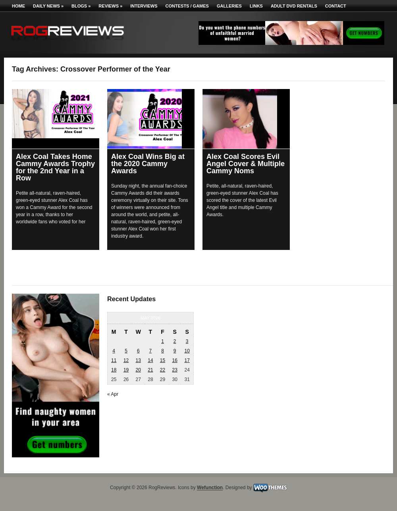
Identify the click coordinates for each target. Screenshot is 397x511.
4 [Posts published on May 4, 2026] (113, 351)
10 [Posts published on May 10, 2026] (186, 351)
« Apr (112, 394)
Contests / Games (187, 6)
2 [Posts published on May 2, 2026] (174, 341)
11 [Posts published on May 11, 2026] (113, 360)
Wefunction (210, 488)
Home (18, 6)
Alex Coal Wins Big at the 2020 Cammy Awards (148, 164)
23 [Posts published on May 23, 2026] (174, 370)
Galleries (229, 6)
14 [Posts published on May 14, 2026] (150, 360)
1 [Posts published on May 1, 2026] (162, 341)
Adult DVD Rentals (294, 6)
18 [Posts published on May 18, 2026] (113, 370)
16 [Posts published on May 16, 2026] (174, 360)
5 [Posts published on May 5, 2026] (126, 351)
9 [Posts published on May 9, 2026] (174, 351)
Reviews (110, 6)
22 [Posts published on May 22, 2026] (162, 370)
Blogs (81, 6)
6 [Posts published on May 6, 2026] (138, 351)
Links (256, 6)
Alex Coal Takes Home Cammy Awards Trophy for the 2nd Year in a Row (55, 167)
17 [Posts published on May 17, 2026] (186, 360)
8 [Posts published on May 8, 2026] (162, 351)
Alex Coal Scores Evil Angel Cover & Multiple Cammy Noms (245, 164)
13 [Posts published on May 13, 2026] (138, 360)
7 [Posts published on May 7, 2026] (150, 351)
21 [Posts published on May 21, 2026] (150, 370)
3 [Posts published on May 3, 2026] (187, 341)
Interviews (143, 6)
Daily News (48, 6)
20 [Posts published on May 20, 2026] (138, 370)
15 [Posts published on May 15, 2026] (162, 360)
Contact (335, 6)
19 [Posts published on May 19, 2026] (126, 370)
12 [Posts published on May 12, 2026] (126, 360)
